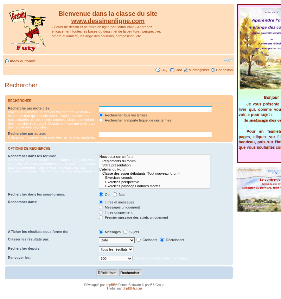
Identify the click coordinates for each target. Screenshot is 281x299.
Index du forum (22, 61)
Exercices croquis (154, 178)
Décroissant (172, 240)
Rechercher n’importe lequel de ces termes (135, 120)
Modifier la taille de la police (228, 60)
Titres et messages (116, 202)
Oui (104, 194)
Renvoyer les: (19, 257)
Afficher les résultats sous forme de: (38, 232)
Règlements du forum (154, 161)
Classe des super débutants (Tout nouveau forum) (154, 173)
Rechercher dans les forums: (32, 156)
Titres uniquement (116, 212)
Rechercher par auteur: (27, 133)
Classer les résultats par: (28, 239)
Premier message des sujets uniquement (133, 217)
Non (119, 194)
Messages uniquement (119, 207)
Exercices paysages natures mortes (154, 186)
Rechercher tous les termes (123, 115)
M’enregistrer (199, 70)
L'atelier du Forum (154, 169)
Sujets (131, 232)
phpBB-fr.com (132, 288)
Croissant (147, 240)
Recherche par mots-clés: (29, 108)
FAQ (164, 70)
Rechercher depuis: (24, 248)
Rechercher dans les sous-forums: (36, 194)
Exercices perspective (154, 182)
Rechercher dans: (22, 202)
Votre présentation (154, 165)
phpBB (110, 285)
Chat (178, 70)
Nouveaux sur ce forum (154, 157)
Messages (110, 232)
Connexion (224, 70)
